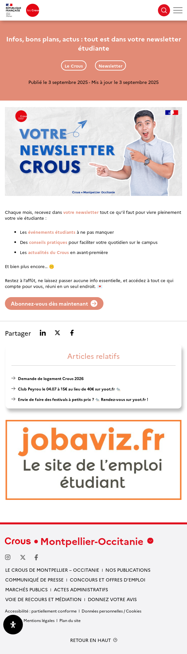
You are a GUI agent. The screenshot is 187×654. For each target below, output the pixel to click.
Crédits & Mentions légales (30, 620)
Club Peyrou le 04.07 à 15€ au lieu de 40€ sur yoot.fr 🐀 (69, 388)
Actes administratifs (81, 589)
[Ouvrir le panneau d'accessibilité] (13, 624)
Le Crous (74, 66)
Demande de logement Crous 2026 (51, 378)
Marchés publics (26, 589)
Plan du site (70, 620)
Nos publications (127, 569)
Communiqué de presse (34, 579)
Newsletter (110, 66)
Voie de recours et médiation (43, 599)
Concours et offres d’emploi (107, 579)
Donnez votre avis (112, 599)
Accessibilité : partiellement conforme (41, 611)
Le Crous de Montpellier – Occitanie (52, 569)
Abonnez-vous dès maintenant (54, 303)
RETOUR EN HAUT (90, 640)
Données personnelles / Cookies (111, 611)
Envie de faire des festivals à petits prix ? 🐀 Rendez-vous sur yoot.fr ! (83, 399)
